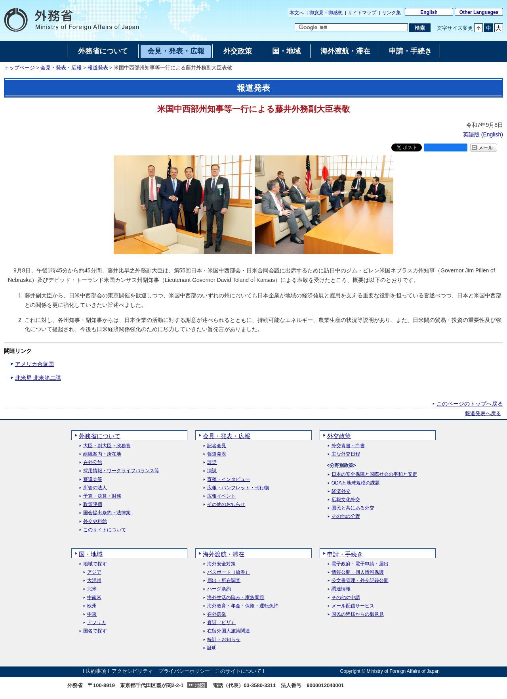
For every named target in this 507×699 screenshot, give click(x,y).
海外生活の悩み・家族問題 (235, 597)
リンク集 (391, 12)
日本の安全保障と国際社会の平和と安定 (374, 474)
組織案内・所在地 (102, 454)
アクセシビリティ (132, 671)
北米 (92, 589)
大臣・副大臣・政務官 (107, 445)
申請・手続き (345, 554)
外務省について (99, 436)
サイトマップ (362, 12)
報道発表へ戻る (483, 413)
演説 (212, 470)
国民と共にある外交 (353, 508)
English (428, 12)
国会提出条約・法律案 (107, 512)
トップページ (19, 68)
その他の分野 (346, 516)
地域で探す (95, 564)
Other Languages (479, 12)
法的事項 (96, 671)
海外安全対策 (221, 564)
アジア (94, 572)
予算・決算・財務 (102, 496)
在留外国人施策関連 (228, 631)
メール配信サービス (353, 606)
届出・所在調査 (223, 580)
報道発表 (98, 68)
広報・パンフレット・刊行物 (238, 487)
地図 (200, 685)
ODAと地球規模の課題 (356, 483)
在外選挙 (216, 614)
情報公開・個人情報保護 (358, 572)
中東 (92, 614)
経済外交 (341, 491)
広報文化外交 (346, 499)
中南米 (94, 597)
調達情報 (341, 589)
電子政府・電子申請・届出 (360, 564)
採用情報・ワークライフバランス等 (121, 470)
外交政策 (339, 436)
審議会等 (92, 479)
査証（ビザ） (221, 622)
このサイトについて (104, 529)
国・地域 (91, 554)
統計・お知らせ (223, 639)
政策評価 (92, 504)
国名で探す (95, 631)
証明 (212, 648)
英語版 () (483, 134)
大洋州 (94, 580)
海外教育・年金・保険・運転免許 (242, 606)
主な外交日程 (346, 454)
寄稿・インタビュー (228, 479)
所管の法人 (95, 487)
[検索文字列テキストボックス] (351, 27)
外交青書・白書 (348, 445)
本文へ (297, 12)
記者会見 (216, 445)
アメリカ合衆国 (34, 364)
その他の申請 (346, 597)
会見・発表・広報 (61, 68)
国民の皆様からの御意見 (358, 614)
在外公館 (92, 462)
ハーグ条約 (219, 589)
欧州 (92, 606)
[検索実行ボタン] (419, 27)
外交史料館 (95, 521)
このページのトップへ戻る (469, 403)
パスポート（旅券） (228, 572)
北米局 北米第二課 (38, 378)
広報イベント (221, 496)
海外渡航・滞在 (223, 554)
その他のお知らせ (226, 504)
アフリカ (96, 622)
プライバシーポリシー (184, 671)
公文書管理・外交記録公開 (360, 580)
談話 (212, 462)
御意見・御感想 (326, 12)
